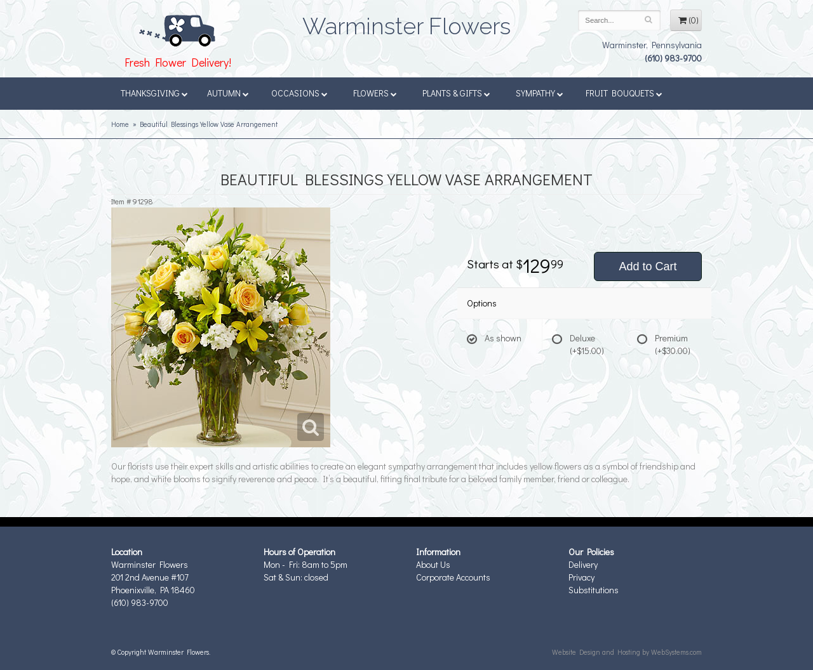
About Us (433, 564)
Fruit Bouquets (624, 93)
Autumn (228, 93)
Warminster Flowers (406, 22)
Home (120, 124)
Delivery (583, 564)
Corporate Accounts (453, 577)
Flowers (375, 93)
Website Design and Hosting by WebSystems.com (627, 652)
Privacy (581, 577)
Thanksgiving (154, 93)
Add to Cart (647, 266)
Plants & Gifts (456, 93)
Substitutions (593, 590)
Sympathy (539, 93)
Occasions (299, 93)
